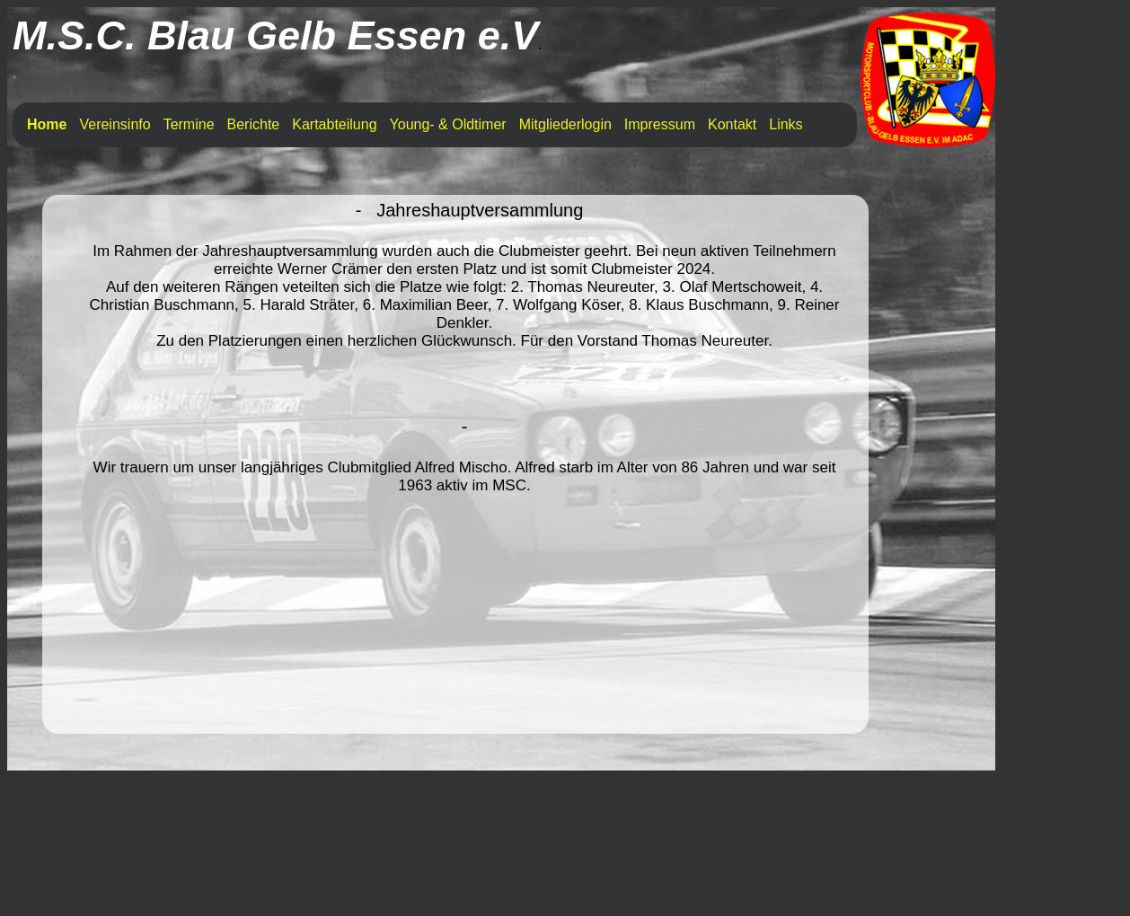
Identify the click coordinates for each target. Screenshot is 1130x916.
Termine (189, 124)
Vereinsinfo (114, 124)
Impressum (659, 124)
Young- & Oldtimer (448, 124)
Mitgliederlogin (565, 124)
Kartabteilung (334, 124)
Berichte (253, 124)
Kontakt (732, 124)
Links (785, 124)
